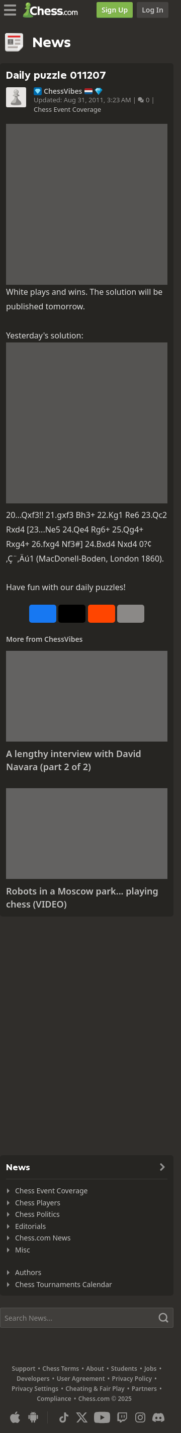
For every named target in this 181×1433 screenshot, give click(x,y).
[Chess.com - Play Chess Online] (53, 10)
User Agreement (81, 1378)
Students (124, 1368)
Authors (28, 1272)
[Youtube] (102, 1417)
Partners (144, 1388)
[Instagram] (140, 1417)
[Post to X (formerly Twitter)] (71, 614)
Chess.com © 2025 (105, 1398)
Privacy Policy (132, 1378)
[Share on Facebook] (42, 614)
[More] (130, 614)
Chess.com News (42, 1237)
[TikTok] (64, 1417)
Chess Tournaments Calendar (63, 1284)
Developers (33, 1378)
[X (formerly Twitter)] (82, 1417)
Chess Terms (60, 1368)
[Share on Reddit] (101, 614)
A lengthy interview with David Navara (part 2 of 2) (73, 760)
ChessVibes (63, 91)
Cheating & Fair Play (95, 1388)
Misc (22, 1250)
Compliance (54, 1398)
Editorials (30, 1226)
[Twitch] (122, 1417)
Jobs (150, 1368)
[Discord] (158, 1417)
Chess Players (37, 1202)
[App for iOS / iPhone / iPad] (15, 1417)
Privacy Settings (35, 1388)
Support (24, 1368)
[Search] (86, 1318)
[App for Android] (33, 1417)
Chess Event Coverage (67, 109)
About (95, 1368)
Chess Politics (37, 1214)
